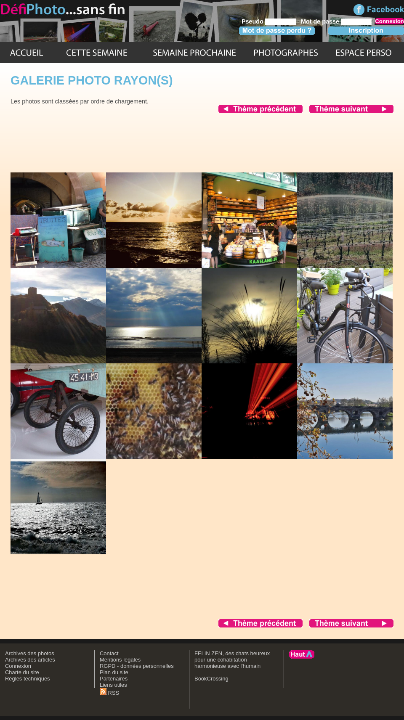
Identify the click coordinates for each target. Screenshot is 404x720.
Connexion (18, 666)
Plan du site (114, 672)
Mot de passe (320, 21)
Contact (109, 653)
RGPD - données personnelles (137, 666)
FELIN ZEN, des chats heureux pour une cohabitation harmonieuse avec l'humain (232, 659)
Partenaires (114, 678)
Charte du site (22, 672)
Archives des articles (30, 659)
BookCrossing (211, 678)
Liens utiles (113, 685)
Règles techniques (27, 678)
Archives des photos (29, 653)
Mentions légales (120, 659)
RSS (109, 693)
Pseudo (252, 21)
